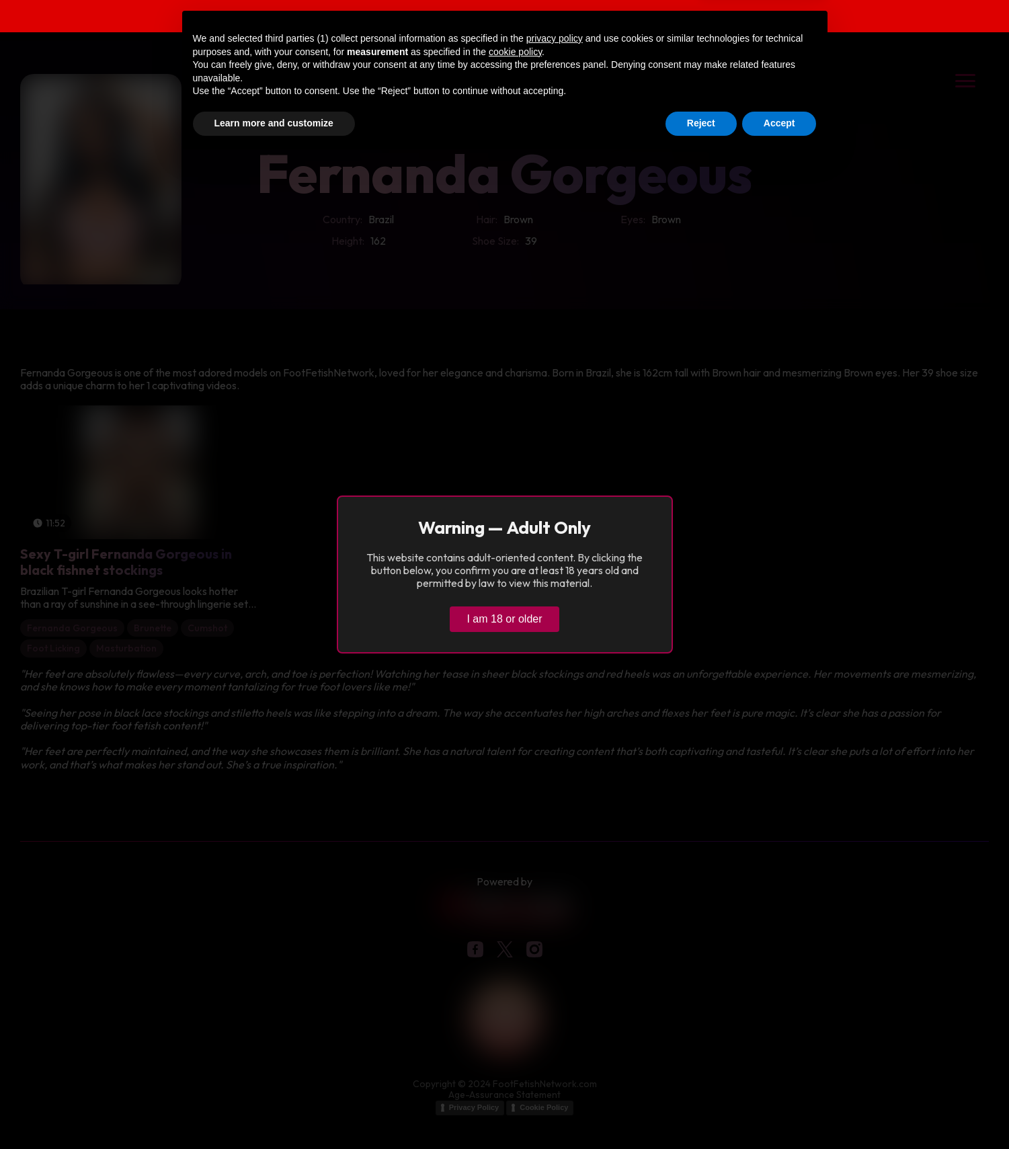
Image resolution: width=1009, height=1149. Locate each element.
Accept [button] (779, 1112)
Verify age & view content (769, 18)
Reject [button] (701, 1112)
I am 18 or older (504, 619)
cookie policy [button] (515, 1040)
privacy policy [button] (554, 1027)
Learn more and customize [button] (273, 1112)
